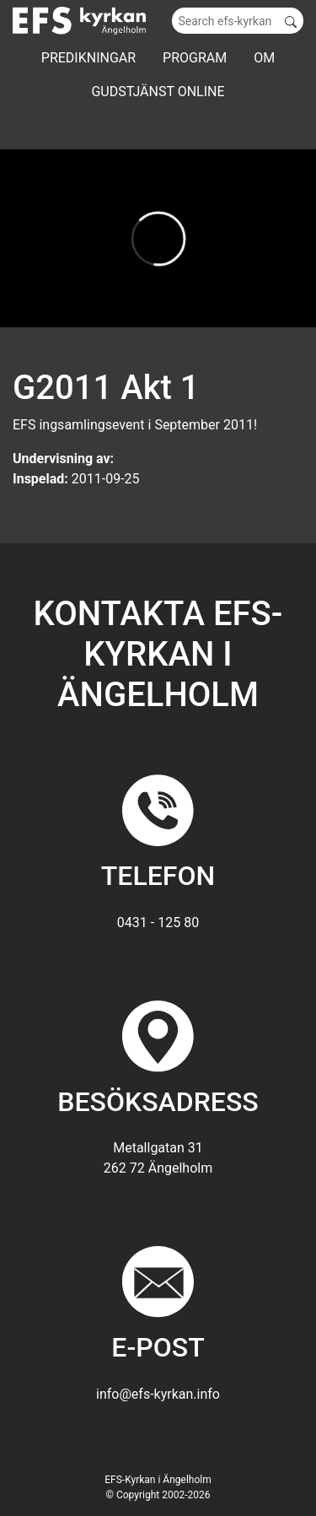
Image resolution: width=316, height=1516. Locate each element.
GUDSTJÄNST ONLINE (157, 92)
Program (195, 58)
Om (264, 58)
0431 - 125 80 (158, 922)
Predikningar (88, 58)
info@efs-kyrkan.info (158, 1394)
